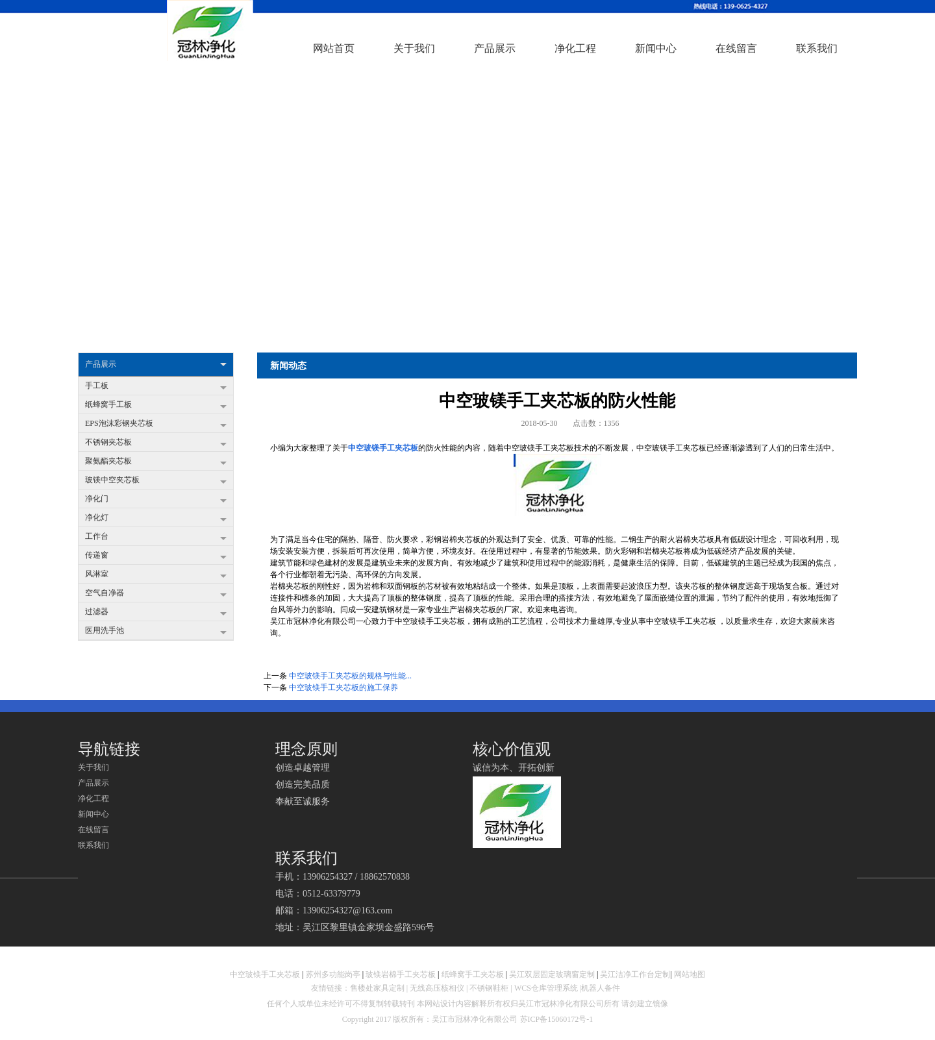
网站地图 (689, 974)
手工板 (156, 387)
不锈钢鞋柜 (488, 988)
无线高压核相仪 (437, 988)
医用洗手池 (156, 632)
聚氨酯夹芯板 (156, 462)
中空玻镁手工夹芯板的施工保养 (343, 687)
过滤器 (156, 613)
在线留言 (93, 829)
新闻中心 (93, 814)
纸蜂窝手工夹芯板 (473, 974)
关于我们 (93, 767)
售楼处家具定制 (377, 988)
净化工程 (93, 798)
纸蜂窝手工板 (156, 406)
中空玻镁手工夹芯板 (383, 447)
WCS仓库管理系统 (546, 988)
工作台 (156, 537)
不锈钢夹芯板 (156, 443)
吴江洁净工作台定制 (635, 974)
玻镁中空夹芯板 (156, 481)
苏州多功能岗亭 (333, 974)
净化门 (156, 500)
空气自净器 (156, 594)
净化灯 (156, 519)
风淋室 (156, 575)
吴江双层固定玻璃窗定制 (552, 974)
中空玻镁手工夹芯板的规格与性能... (350, 675)
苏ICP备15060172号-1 (556, 1019)
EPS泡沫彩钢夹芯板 (156, 424)
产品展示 (156, 364)
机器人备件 (601, 988)
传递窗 (156, 556)
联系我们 (93, 845)
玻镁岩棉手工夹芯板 (401, 974)
